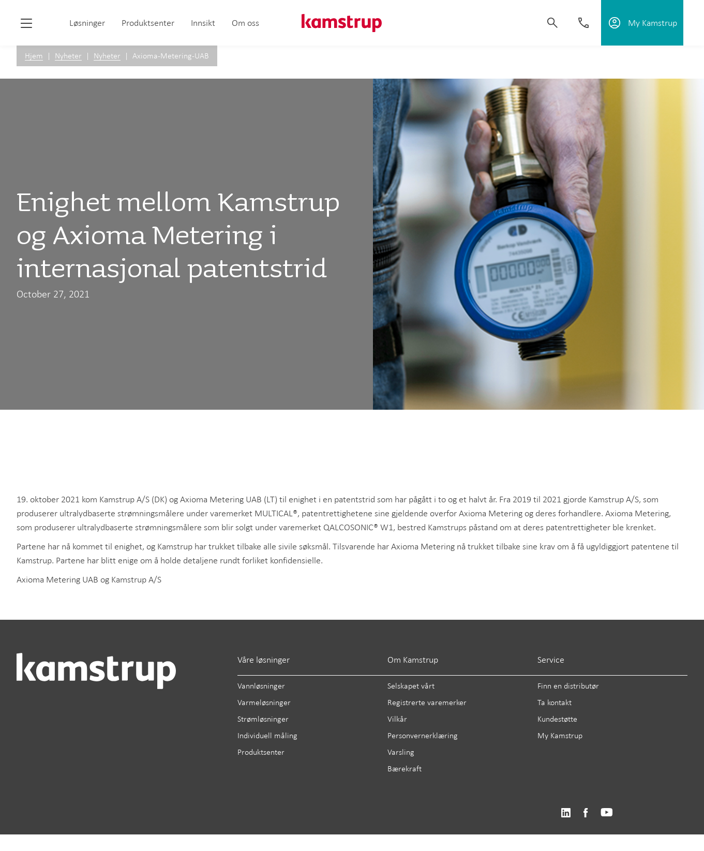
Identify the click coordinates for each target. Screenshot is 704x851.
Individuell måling (267, 735)
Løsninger (87, 22)
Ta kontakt (554, 702)
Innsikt (203, 22)
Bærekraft (404, 768)
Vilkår (397, 719)
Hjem (34, 56)
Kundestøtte (557, 719)
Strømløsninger (263, 719)
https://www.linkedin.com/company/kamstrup (566, 813)
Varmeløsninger (264, 702)
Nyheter (68, 56)
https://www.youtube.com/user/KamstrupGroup (607, 813)
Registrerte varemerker (427, 702)
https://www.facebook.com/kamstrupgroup (585, 813)
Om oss (245, 22)
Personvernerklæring (422, 735)
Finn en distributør (568, 686)
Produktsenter (148, 22)
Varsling (400, 752)
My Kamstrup (559, 735)
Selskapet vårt (411, 686)
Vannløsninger (261, 686)
